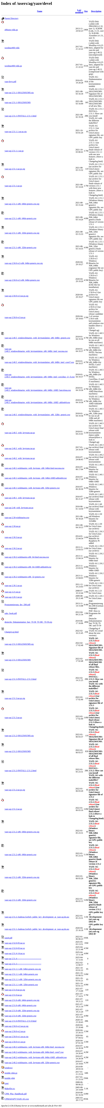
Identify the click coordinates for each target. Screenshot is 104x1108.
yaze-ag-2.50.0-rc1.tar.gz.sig (16, 1036)
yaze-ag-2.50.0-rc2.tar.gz (15, 1031)
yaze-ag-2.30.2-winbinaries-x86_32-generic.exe (25, 577)
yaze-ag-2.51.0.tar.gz (13, 995)
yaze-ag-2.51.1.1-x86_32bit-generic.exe (21, 985)
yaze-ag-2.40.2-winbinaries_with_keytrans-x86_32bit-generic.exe (32, 1062)
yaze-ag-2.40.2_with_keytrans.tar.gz (20, 458)
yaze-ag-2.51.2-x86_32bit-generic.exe (20, 900)
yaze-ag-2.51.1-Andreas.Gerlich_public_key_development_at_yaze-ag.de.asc (37, 929)
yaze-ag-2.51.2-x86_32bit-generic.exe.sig (22, 877)
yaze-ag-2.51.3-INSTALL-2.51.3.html (20, 679)
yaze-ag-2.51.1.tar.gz (13, 186)
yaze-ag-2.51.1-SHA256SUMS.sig (19, 92)
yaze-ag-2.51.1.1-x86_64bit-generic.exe (21, 974)
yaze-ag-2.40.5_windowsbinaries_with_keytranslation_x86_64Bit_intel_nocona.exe (36, 350)
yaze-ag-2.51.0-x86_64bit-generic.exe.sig (22, 1000)
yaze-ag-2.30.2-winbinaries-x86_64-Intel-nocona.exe (27, 557)
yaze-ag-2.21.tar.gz (12, 592)
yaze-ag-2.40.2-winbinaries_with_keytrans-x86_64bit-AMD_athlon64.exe (36, 1057)
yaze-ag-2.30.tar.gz (12, 526)
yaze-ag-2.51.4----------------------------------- (23, 959)
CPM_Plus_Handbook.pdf (16, 1094)
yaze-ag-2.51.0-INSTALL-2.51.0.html (20, 1021)
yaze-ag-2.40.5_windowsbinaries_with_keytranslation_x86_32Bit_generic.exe (37, 415)
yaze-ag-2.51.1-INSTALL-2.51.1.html (20, 116)
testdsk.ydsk (10, 1078)
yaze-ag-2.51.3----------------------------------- (23, 964)
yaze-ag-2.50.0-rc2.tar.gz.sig (16, 1026)
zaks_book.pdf (11, 613)
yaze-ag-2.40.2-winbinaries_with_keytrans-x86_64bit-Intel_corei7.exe (34, 1052)
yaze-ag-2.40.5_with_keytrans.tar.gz (20, 433)
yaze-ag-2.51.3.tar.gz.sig (15, 698)
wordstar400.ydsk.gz (13, 66)
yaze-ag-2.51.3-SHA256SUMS (18, 660)
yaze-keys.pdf (10, 81)
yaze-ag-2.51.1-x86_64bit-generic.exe (20, 218)
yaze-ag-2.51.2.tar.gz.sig (15, 790)
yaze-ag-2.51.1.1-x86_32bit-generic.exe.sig (23, 979)
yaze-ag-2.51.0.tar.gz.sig (15, 990)
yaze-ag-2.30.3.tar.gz (13, 537)
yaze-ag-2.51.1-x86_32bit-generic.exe (20, 247)
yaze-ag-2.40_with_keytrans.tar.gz (19, 508)
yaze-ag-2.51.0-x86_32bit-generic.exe (20, 1016)
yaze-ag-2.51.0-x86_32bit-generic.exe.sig (22, 1010)
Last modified (79, 11)
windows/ (9, 1068)
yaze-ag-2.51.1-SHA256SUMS (18, 102)
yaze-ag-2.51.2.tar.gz (13, 809)
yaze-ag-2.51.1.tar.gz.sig (15, 169)
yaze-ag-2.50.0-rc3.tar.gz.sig (16, 296)
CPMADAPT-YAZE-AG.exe (17, 1099)
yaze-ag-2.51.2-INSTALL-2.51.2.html (20, 770)
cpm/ (7, 1083)
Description (96, 11)
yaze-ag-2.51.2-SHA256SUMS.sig (19, 736)
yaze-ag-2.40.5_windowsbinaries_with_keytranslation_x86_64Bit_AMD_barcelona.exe (38, 389)
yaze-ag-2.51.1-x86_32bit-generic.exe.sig (22, 233)
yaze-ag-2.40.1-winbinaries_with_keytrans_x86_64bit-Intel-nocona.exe (34, 468)
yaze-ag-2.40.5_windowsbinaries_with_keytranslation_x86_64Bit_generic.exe (37, 338)
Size (86, 11)
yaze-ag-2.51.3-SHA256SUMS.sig (19, 644)
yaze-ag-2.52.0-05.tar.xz (15, 943)
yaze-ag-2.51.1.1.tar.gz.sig (16, 131)
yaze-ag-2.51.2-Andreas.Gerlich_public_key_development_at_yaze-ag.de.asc (37, 917)
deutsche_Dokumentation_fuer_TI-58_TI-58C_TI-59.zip (28, 622)
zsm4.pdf (8, 938)
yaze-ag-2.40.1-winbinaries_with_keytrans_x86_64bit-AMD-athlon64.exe (36, 478)
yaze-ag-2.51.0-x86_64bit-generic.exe (20, 1005)
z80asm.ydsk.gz (11, 30)
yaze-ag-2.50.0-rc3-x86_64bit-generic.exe (22, 280)
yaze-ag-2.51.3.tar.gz (13, 717)
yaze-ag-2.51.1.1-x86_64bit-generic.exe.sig (23, 969)
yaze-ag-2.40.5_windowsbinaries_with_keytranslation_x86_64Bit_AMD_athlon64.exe (37, 401)
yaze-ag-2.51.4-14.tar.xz (15, 953)
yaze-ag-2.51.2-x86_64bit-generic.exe (20, 854)
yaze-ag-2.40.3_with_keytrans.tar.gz (20, 448)
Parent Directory (11, 18)
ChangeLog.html (12, 632)
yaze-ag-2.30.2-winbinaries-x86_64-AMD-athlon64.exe (28, 567)
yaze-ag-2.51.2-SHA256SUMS (18, 751)
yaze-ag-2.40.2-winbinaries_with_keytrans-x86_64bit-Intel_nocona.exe (34, 1047)
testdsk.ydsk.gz (11, 1073)
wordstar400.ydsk (12, 48)
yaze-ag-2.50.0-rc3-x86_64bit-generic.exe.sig (24, 263)
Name (39, 11)
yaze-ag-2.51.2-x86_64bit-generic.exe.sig (22, 832)
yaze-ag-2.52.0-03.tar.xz (15, 948)
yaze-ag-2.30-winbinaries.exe (17, 517)
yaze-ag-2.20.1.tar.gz (13, 597)
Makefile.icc (10, 1088)
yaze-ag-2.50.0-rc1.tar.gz (15, 1042)
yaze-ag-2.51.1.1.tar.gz (14, 151)
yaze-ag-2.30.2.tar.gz (13, 548)
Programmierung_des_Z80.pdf (17, 605)
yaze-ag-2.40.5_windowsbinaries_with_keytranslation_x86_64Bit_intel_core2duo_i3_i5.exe (40, 375)
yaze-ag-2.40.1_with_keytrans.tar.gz (20, 498)
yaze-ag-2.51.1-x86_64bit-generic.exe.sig (22, 204)
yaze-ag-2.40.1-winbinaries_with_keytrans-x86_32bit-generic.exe (32, 488)
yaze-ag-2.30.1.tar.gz (13, 585)
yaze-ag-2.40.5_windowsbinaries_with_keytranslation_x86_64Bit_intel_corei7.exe (39, 362)
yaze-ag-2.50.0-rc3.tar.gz (15, 317)
